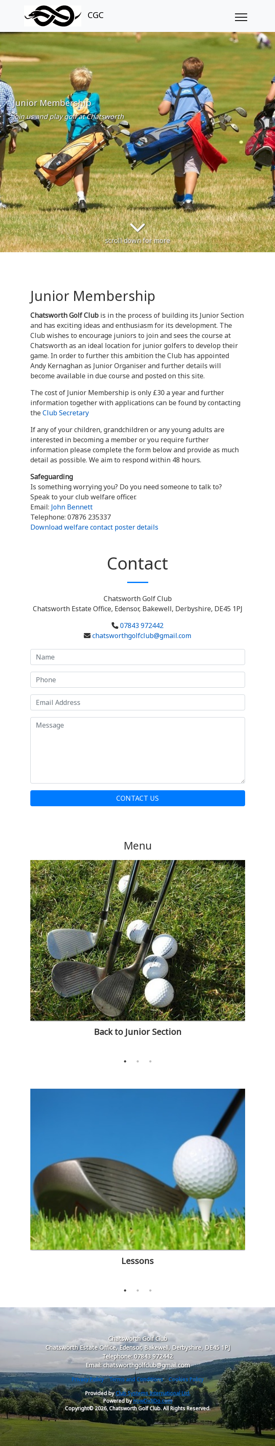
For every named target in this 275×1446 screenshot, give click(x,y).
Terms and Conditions (136, 1379)
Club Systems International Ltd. (152, 1393)
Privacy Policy (88, 1379)
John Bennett (72, 507)
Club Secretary (66, 412)
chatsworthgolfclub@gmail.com (141, 635)
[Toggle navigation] (240, 16)
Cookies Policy (185, 1379)
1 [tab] (125, 1061)
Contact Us (137, 798)
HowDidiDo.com (152, 1400)
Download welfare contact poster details (94, 527)
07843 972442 (141, 625)
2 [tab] (137, 1061)
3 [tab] (150, 1061)
